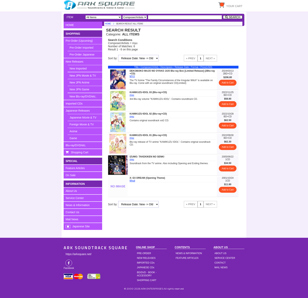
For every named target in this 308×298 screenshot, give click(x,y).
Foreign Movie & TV (82, 124)
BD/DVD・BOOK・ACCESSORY (147, 274)
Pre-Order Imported (81, 47)
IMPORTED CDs (146, 262)
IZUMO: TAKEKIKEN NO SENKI (147, 156)
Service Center (75, 198)
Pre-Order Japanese (82, 54)
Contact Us (72, 212)
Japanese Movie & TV (83, 117)
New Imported (78, 68)
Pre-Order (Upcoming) (79, 40)
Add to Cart (228, 82)
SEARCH (234, 17)
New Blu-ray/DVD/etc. (83, 96)
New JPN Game (79, 89)
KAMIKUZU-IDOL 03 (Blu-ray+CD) (148, 92)
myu (132, 95)
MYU (132, 76)
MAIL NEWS (221, 267)
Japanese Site (81, 226)
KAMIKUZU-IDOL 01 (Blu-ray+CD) (148, 135)
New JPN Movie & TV (83, 75)
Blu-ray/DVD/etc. (76, 145)
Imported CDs (74, 103)
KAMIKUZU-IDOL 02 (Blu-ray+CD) (148, 113)
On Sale (71, 175)
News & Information (78, 205)
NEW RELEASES (146, 258)
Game (73, 138)
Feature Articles (75, 168)
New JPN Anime (79, 82)
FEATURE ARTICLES (187, 258)
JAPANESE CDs (145, 267)
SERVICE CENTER (224, 258)
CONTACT (220, 262)
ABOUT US (220, 253)
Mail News (72, 219)
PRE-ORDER (144, 253)
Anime (73, 131)
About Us (71, 190)
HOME (100, 5)
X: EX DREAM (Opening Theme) (147, 178)
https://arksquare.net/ (79, 254)
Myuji (132, 180)
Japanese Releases (78, 110)
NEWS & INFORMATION (189, 253)
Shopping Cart (79, 152)
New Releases (74, 61)
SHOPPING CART (146, 280)
